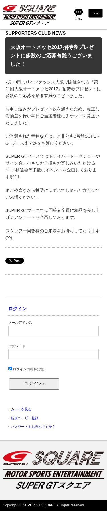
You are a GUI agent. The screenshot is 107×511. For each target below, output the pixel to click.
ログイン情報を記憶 (26, 369)
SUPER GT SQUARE (39, 505)
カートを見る (21, 409)
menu (96, 13)
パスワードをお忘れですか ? (33, 427)
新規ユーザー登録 (24, 418)
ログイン (17, 308)
